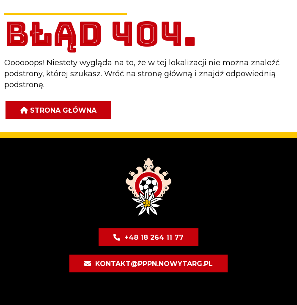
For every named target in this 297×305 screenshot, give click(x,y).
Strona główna (63, 110)
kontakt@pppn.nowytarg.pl (154, 264)
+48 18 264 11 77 (154, 237)
